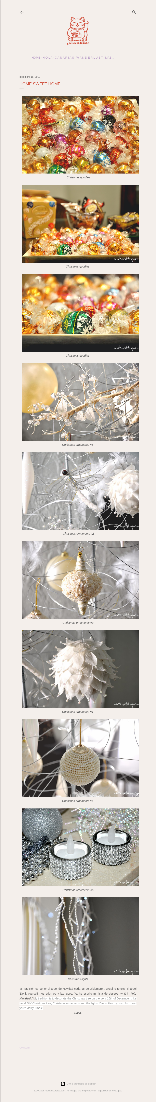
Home (36, 57)
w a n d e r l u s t (89, 57)
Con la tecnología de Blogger (78, 1083)
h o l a (48, 57)
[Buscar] (134, 11)
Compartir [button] (25, 1047)
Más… (109, 57)
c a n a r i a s (64, 57)
